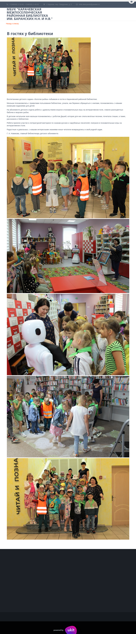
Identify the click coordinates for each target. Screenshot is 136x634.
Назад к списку (12, 24)
